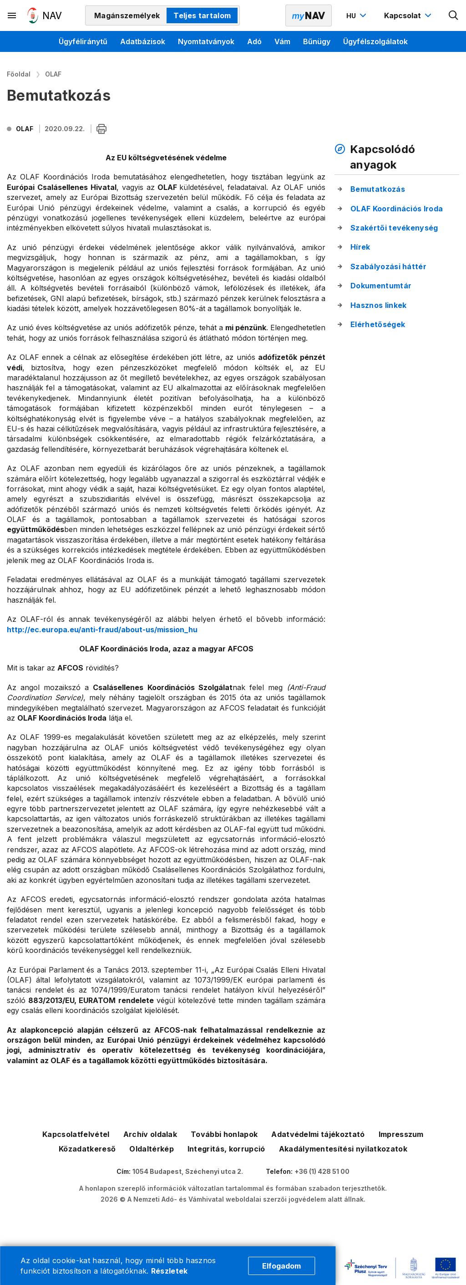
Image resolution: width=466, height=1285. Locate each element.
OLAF (53, 74)
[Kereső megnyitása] (453, 15)
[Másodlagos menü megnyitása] (12, 15)
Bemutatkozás (377, 189)
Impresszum (401, 1134)
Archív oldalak (150, 1134)
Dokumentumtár (380, 285)
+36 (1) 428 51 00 (322, 1171)
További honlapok (224, 1134)
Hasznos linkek (378, 305)
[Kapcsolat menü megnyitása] (409, 15)
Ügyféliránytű (83, 41)
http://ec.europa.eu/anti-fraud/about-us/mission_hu (102, 629)
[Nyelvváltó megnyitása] (357, 15)
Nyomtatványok (206, 41)
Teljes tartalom (202, 15)
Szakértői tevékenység (394, 227)
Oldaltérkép (151, 1148)
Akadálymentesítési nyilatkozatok (343, 1148)
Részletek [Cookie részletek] (169, 1270)
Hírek (360, 246)
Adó (254, 41)
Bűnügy (316, 41)
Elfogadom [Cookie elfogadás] (281, 1265)
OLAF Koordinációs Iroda (396, 208)
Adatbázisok (142, 41)
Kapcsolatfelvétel (75, 1134)
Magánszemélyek (127, 15)
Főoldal (18, 74)
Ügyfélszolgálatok (375, 41)
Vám (282, 41)
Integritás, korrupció (226, 1148)
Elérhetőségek (377, 324)
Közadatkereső (87, 1148)
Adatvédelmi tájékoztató (318, 1134)
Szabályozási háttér (388, 266)
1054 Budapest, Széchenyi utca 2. (187, 1171)
